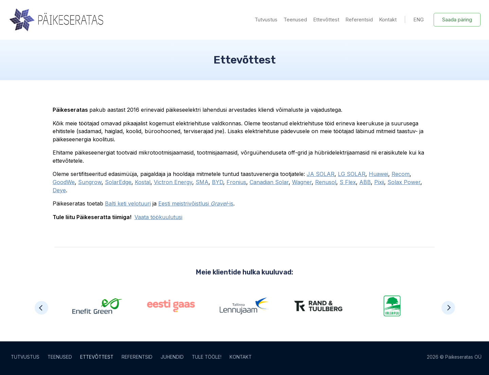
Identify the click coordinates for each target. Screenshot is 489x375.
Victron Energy (173, 182)
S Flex (348, 182)
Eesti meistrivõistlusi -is (195, 203)
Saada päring (457, 19)
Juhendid (172, 357)
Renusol (325, 182)
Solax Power (403, 182)
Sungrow (90, 182)
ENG (418, 19)
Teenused (295, 19)
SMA (202, 182)
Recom (401, 174)
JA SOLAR (320, 174)
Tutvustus (266, 19)
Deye (59, 190)
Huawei (378, 174)
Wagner (302, 182)
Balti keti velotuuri (128, 203)
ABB (365, 182)
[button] (41, 308)
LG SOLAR (351, 174)
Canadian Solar (269, 182)
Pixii (379, 182)
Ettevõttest (326, 19)
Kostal (142, 182)
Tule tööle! (206, 357)
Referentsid (359, 19)
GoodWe (64, 182)
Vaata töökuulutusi (158, 217)
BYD (217, 182)
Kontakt (388, 19)
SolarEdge (118, 182)
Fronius (236, 182)
